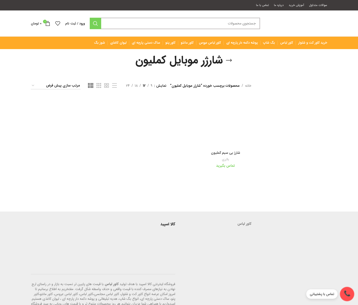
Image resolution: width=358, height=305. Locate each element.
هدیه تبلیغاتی (107, 299)
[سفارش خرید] (56, 85)
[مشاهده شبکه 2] (106, 85)
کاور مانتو (46, 294)
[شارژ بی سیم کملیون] (225, 123)
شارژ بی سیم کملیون (225, 152)
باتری (225, 159)
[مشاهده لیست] (114, 85)
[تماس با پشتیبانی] (330, 294)
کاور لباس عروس (66, 294)
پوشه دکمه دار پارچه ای (78, 299)
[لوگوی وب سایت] (296, 23)
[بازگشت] (229, 61)
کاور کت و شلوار (132, 294)
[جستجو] (175, 23)
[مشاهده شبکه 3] (98, 85)
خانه (248, 85)
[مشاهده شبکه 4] (90, 85)
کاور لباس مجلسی (106, 294)
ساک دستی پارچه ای (155, 299)
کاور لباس (112, 284)
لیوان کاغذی (51, 299)
